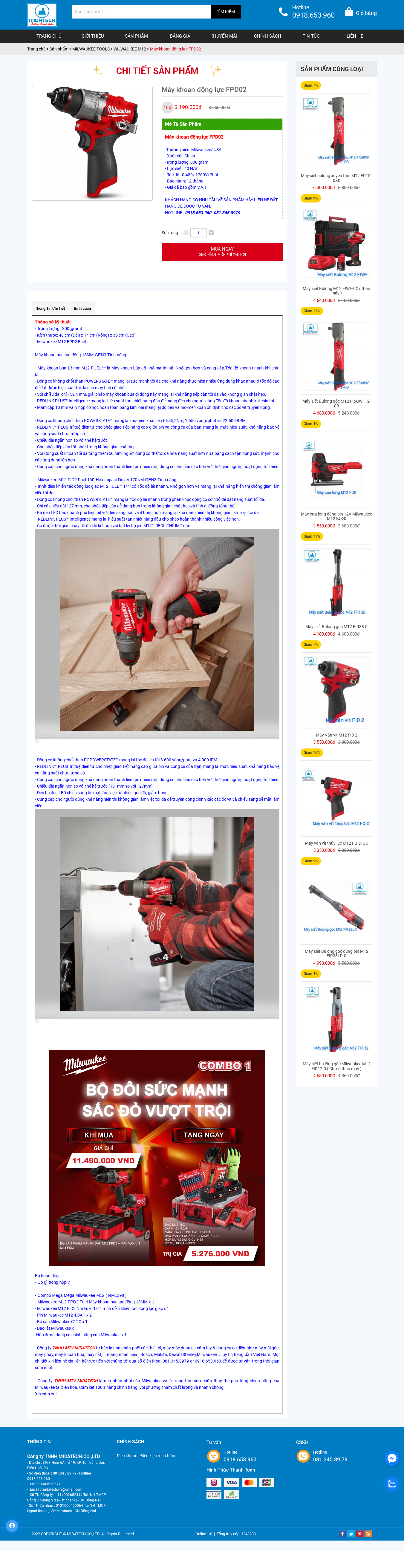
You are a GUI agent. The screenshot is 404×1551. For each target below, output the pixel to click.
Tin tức (311, 36)
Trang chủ (49, 36)
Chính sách (267, 36)
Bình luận (82, 308)
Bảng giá (180, 36)
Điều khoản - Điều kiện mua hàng (147, 1455)
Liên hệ (355, 36)
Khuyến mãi (223, 36)
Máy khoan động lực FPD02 (175, 49)
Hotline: (313, 12)
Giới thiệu (93, 36)
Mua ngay (222, 251)
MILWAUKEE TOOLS (91, 49)
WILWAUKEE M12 (130, 49)
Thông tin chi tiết (50, 308)
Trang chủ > (38, 49)
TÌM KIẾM (226, 11)
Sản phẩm (136, 36)
